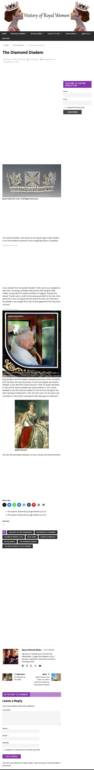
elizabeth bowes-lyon (13, 537)
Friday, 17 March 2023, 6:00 (15, 59)
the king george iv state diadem (17, 546)
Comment (6, 710)
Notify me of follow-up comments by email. (22, 750)
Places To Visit (54, 34)
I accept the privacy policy (75, 107)
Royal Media (71, 34)
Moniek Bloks (34, 59)
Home (4, 34)
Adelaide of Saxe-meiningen (20, 532)
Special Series (36, 34)
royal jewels (9, 542)
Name (5, 728)
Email (4, 735)
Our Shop (6, 38)
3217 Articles (49, 650)
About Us (85, 34)
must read (31, 537)
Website (5, 742)
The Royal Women (17, 34)
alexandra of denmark (46, 532)
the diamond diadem (27, 542)
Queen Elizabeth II (47, 537)
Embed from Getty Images (10, 245)
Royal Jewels (47, 59)
